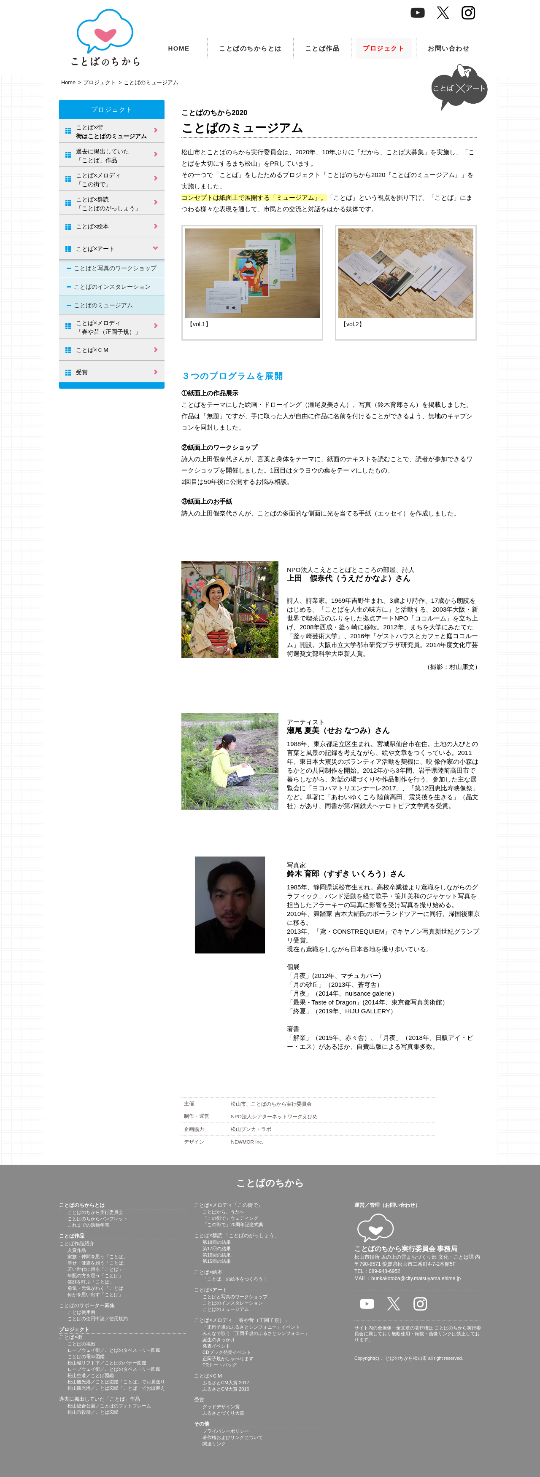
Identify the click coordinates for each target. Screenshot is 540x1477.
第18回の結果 (216, 1242)
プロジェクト (384, 48)
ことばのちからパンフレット (98, 1218)
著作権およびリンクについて (232, 1437)
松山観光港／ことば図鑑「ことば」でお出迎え (116, 1388)
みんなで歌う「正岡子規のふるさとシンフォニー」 (255, 1333)
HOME (179, 48)
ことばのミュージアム (103, 305)
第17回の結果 (216, 1248)
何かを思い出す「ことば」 (95, 1294)
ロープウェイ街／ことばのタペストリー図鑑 (114, 1350)
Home (68, 82)
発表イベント (216, 1345)
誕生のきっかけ (218, 1339)
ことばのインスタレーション (112, 286)
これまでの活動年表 (88, 1224)
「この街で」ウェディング (230, 1218)
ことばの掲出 (81, 1343)
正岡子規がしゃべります (228, 1358)
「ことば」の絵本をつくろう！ (234, 1278)
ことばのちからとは (250, 48)
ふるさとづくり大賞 (223, 1412)
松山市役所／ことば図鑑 (93, 1412)
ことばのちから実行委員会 (95, 1212)
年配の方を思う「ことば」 (95, 1275)
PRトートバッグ (219, 1364)
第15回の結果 (216, 1261)
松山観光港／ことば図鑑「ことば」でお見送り (116, 1381)
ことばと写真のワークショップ (115, 268)
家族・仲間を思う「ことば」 (98, 1256)
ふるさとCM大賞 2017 (225, 1382)
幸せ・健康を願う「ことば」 (98, 1262)
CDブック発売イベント (226, 1352)
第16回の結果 (216, 1254)
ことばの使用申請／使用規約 (98, 1318)
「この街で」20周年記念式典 (232, 1224)
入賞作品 (77, 1250)
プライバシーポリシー (225, 1431)
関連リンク (214, 1443)
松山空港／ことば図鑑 (91, 1375)
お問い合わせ (449, 48)
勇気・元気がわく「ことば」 (98, 1288)
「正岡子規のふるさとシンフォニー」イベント (251, 1326)
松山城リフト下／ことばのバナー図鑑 (107, 1362)
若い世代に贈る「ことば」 (95, 1269)
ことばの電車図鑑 (86, 1356)
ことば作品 (322, 48)
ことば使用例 (81, 1312)
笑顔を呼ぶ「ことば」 (91, 1281)
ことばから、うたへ (223, 1211)
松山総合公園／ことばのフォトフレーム (109, 1405)
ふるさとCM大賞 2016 (225, 1388)
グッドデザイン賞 (221, 1406)
